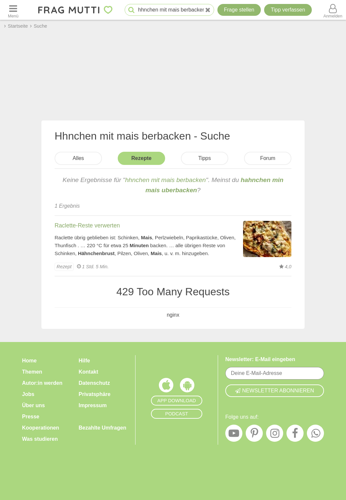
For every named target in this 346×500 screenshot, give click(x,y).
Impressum (93, 405)
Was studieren (40, 439)
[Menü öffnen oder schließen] (13, 10)
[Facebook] (295, 435)
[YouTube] (233, 435)
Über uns (33, 405)
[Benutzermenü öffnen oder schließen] (333, 10)
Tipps (204, 158)
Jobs (28, 394)
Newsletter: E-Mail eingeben (260, 359)
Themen (32, 372)
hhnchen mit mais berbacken (165, 179)
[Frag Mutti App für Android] (187, 387)
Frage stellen (239, 10)
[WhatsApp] (315, 435)
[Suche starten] (131, 10)
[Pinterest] (254, 435)
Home (29, 360)
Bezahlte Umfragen (102, 428)
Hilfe (84, 360)
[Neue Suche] (208, 10)
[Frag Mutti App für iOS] (166, 387)
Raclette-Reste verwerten (87, 225)
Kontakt (88, 372)
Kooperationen (40, 428)
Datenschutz (94, 383)
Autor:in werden (42, 383)
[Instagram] (274, 435)
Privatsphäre (95, 394)
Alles (78, 158)
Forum (267, 158)
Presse (30, 416)
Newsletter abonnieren (274, 390)
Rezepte (141, 158)
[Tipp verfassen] (287, 10)
